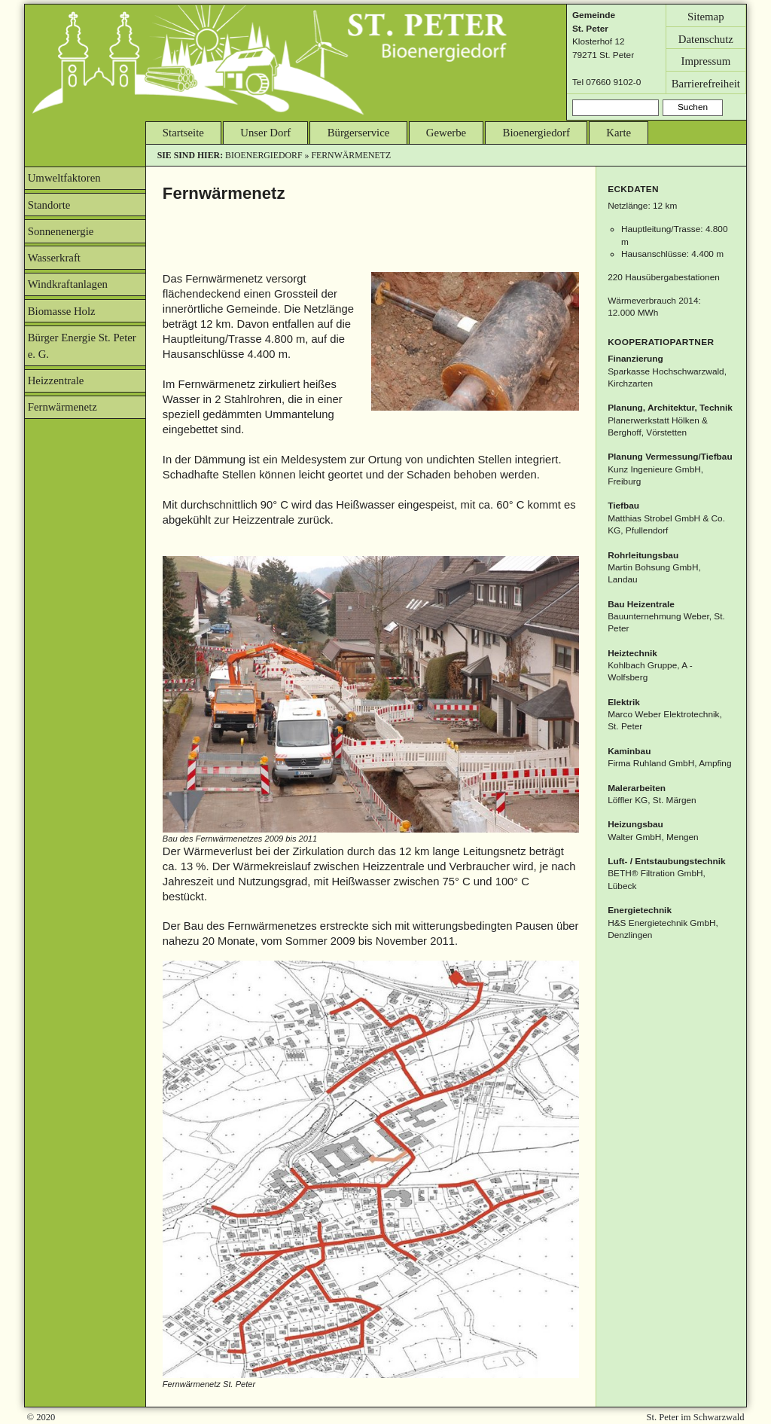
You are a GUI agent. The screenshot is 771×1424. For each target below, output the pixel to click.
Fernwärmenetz (62, 407)
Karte (618, 133)
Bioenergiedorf (536, 133)
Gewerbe (446, 133)
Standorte (49, 205)
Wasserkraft (54, 258)
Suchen (693, 107)
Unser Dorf (265, 133)
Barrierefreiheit (706, 83)
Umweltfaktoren (64, 178)
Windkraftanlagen (68, 284)
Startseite (183, 133)
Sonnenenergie (61, 231)
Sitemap (705, 16)
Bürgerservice (359, 133)
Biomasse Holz (62, 311)
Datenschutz (705, 38)
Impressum (705, 61)
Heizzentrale (56, 380)
